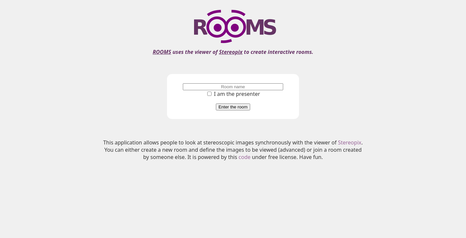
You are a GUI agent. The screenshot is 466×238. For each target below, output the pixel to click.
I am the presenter (233, 94)
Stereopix (231, 52)
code (244, 157)
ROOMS (162, 52)
